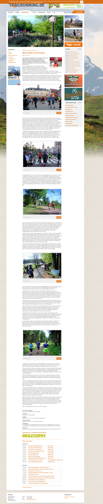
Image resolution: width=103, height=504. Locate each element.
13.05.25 (24, 476)
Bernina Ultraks (68, 121)
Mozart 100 (71, 59)
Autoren (10, 53)
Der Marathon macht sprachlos (35, 449)
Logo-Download (11, 58)
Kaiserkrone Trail (69, 111)
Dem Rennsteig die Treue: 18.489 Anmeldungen (38, 467)
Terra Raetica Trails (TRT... (71, 119)
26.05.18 (24, 460)
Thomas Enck (51, 453)
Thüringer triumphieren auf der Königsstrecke (38, 483)
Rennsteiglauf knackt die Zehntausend (36, 479)
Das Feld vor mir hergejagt (34, 456)
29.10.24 (24, 481)
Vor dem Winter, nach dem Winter (35, 460)
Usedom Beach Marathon (74, 61)
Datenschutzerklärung (37, 2)
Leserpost (10, 57)
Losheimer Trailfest (69, 115)
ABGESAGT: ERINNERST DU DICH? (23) (37, 458)
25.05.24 (24, 447)
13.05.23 (24, 449)
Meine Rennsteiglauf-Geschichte (35, 445)
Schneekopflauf (68, 123)
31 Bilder (59, 217)
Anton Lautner (51, 451)
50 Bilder (59, 281)
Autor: (54, 67)
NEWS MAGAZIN (12, 62)
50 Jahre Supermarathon (33, 453)
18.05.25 (24, 470)
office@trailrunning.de (31, 499)
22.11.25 (24, 469)
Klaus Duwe (50, 458)
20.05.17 (24, 461)
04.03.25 (24, 477)
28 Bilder (59, 169)
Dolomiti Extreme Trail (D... (74, 63)
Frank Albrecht (51, 461)
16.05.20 (24, 458)
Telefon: (23, 496)
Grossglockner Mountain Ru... (72, 125)
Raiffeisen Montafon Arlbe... (71, 113)
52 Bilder (59, 358)
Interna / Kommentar (12, 55)
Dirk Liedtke (50, 445)
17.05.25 (24, 472)
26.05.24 (24, 483)
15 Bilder (59, 112)
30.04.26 (24, 467)
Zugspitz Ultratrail (73, 71)
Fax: (23, 498)
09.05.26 (24, 445)
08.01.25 (24, 479)
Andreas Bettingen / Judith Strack (55, 460)
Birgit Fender (51, 447)
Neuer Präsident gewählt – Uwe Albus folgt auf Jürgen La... (41, 469)
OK (82, 2)
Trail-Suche (10, 60)
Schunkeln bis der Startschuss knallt (36, 451)
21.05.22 (24, 454)
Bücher (10, 52)
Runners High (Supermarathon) (35, 461)
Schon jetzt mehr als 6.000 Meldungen (36, 481)
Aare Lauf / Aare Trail (73, 69)
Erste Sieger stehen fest (33, 474)
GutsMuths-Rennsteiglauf (32, 50)
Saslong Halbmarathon (74, 57)
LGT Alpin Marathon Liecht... (75, 65)
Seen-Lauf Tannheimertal (74, 53)
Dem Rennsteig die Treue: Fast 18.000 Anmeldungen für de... (41, 476)
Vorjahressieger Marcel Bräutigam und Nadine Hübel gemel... (41, 477)
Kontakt (66, 498)
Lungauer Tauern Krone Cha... (72, 117)
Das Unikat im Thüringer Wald (34, 447)
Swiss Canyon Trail (73, 51)
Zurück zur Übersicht (27, 487)
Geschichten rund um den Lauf (35, 470)
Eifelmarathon (72, 67)
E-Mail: (23, 499)
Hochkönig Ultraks (73, 55)
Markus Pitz (27, 55)
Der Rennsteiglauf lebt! (33, 454)
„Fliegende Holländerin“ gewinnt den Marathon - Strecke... (41, 472)
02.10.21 (24, 456)
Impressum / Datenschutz (69, 496)
